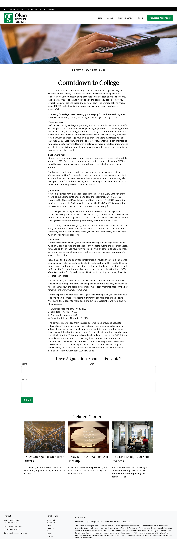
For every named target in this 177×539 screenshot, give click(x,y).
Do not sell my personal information (135, 537)
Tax (48, 524)
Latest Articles (52, 532)
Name (24, 356)
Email (92, 356)
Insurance (50, 521)
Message (25, 372)
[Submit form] (27, 393)
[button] (99, 11)
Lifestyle (50, 530)
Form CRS (83, 510)
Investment (51, 516)
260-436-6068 (50, 2)
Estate (49, 519)
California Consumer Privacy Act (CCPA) (151, 535)
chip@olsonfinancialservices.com (16, 526)
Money (49, 527)
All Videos (50, 535)
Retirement (51, 513)
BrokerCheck (128, 515)
